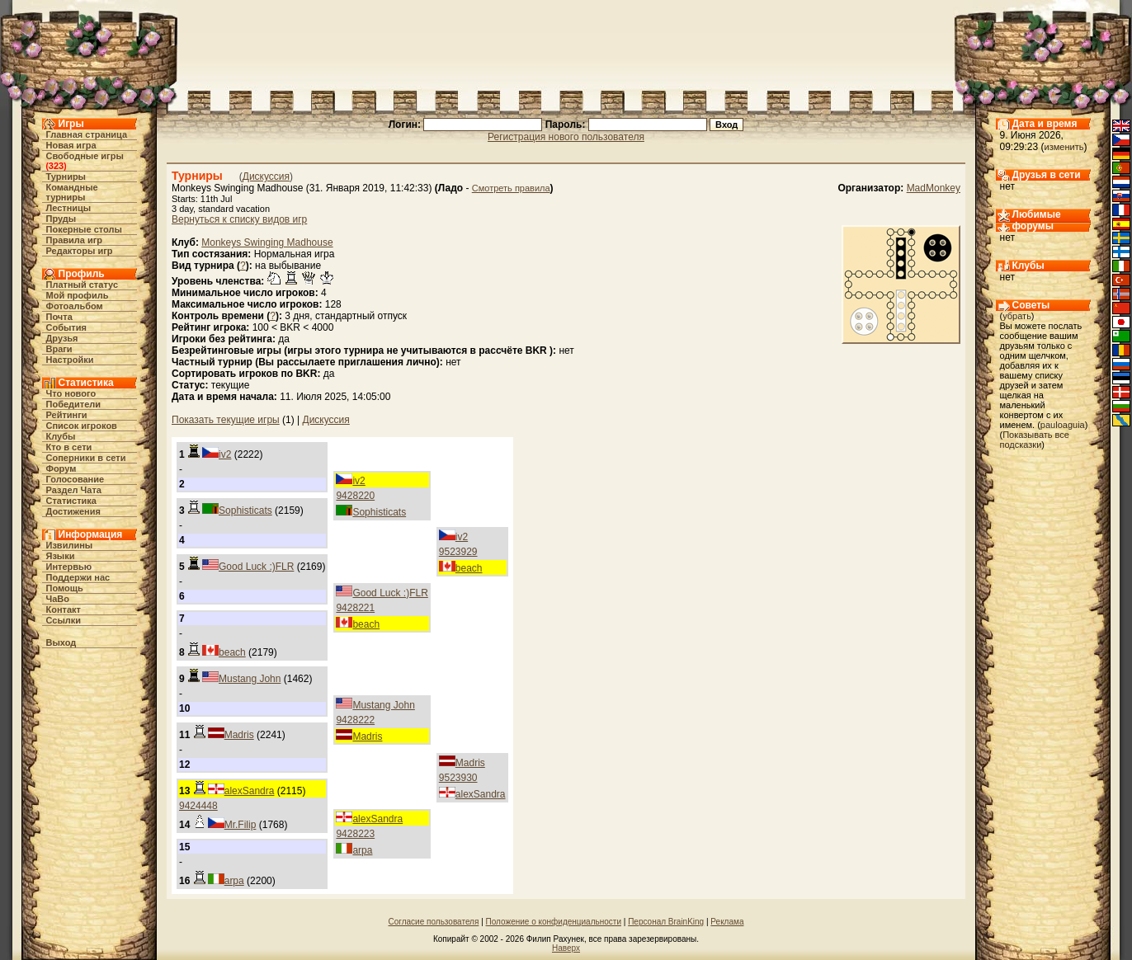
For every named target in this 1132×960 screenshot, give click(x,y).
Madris (367, 736)
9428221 (355, 608)
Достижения (73, 511)
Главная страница (87, 134)
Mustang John (250, 679)
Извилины (69, 545)
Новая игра (71, 145)
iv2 (225, 454)
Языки (60, 556)
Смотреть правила (511, 188)
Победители (73, 404)
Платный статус (82, 284)
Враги (59, 349)
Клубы (61, 436)
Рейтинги (66, 415)
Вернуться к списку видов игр (239, 219)
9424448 (198, 806)
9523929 (458, 552)
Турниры (66, 176)
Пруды (61, 219)
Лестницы (69, 208)
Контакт (63, 609)
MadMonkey (933, 188)
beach (469, 568)
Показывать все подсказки (1034, 439)
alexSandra (480, 794)
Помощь (64, 588)
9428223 (355, 834)
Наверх (566, 948)
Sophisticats (379, 512)
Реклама (726, 921)
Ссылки (64, 620)
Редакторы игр (79, 251)
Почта (59, 317)
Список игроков (81, 426)
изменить (1064, 147)
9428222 (355, 720)
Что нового (71, 393)
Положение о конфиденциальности (553, 921)
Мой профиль (77, 295)
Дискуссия (266, 176)
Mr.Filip (240, 825)
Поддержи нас (78, 577)
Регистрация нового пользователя (566, 137)
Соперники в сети (86, 458)
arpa (362, 850)
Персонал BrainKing (666, 921)
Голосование (75, 479)
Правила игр (74, 240)
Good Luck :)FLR (256, 566)
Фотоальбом (74, 306)
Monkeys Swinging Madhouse (267, 242)
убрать (1016, 316)
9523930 (458, 778)
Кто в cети (69, 447)
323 (56, 166)
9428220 (355, 495)
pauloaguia (1062, 425)
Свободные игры (85, 156)
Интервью (69, 567)
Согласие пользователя (434, 921)
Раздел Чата (73, 490)
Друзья (62, 338)
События (66, 327)
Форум (61, 468)
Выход (61, 642)
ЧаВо (58, 599)
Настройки (70, 360)
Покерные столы (84, 229)
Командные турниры (72, 192)
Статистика (71, 501)
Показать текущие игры (226, 420)
